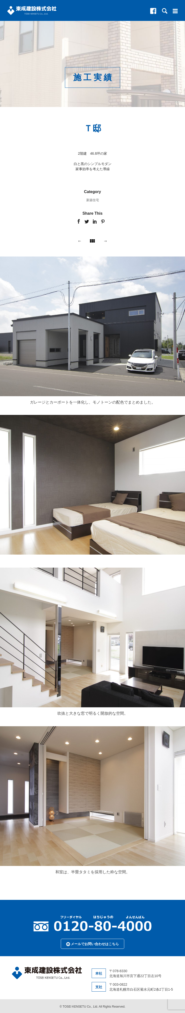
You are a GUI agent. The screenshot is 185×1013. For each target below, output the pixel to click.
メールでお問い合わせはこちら (92, 944)
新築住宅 (92, 200)
